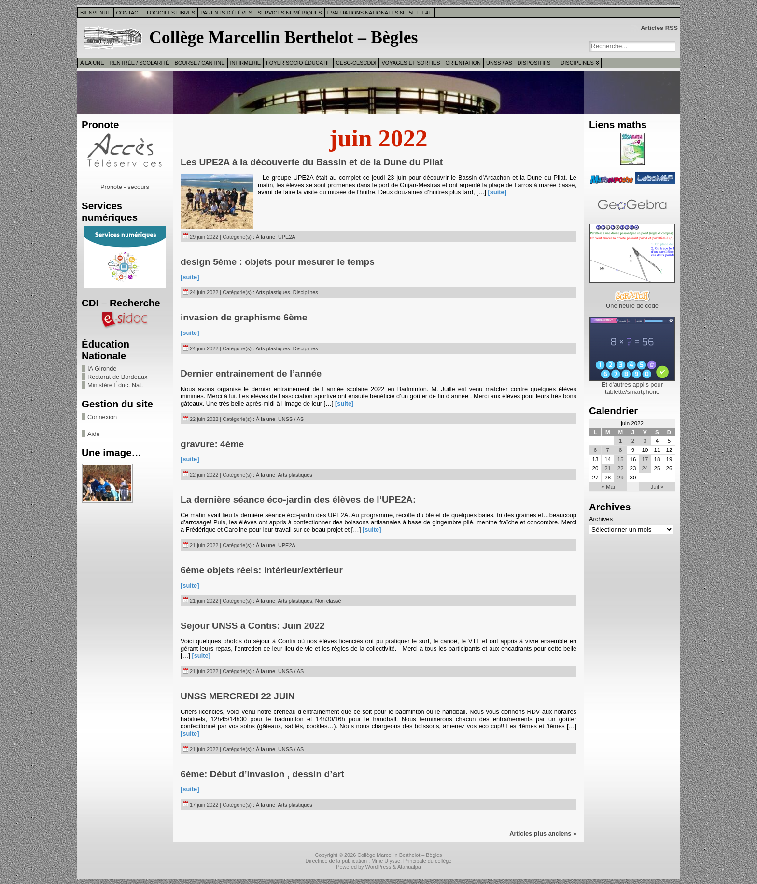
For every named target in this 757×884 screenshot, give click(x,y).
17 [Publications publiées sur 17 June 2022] (645, 459)
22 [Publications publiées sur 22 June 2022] (620, 468)
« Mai (608, 487)
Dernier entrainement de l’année (251, 373)
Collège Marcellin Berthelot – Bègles (283, 37)
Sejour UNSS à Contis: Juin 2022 (253, 626)
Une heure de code (632, 305)
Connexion (102, 416)
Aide (93, 433)
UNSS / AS (499, 63)
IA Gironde (101, 368)
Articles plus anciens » (542, 833)
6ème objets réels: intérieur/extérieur (262, 570)
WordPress (378, 867)
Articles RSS (659, 27)
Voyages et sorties (410, 63)
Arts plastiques (272, 292)
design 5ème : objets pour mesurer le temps (278, 262)
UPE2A (286, 237)
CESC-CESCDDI (356, 63)
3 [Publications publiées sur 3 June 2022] (645, 441)
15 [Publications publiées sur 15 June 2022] (620, 459)
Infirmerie (245, 63)
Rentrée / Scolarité (139, 63)
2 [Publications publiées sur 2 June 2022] (632, 441)
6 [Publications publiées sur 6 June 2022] (595, 450)
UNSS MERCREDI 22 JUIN (238, 696)
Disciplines (577, 63)
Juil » (657, 487)
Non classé (328, 601)
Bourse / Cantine (200, 63)
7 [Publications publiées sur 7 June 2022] (607, 450)
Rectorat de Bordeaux (117, 376)
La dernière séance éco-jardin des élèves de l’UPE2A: (298, 499)
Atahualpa (409, 867)
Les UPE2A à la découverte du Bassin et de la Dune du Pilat (312, 162)
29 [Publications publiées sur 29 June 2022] (620, 477)
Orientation (463, 63)
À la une (92, 63)
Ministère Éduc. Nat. (115, 385)
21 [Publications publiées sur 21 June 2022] (607, 468)
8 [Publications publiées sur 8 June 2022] (620, 450)
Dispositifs (534, 63)
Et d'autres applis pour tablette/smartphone (632, 388)
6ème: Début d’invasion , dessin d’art (262, 774)
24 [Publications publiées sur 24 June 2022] (645, 468)
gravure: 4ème (212, 444)
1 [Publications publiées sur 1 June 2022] (620, 441)
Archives (601, 518)
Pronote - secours (124, 186)
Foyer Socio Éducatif (298, 63)
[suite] (497, 192)
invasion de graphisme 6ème (244, 317)
